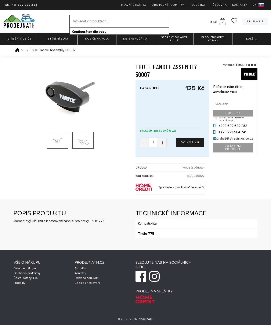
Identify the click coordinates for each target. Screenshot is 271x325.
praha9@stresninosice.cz (235, 138)
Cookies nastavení (87, 283)
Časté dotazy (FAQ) (26, 278)
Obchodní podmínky (168, 5)
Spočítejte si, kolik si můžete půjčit (181, 187)
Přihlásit (255, 21)
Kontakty (239, 5)
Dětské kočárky (135, 38)
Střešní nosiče (19, 38)
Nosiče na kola (97, 38)
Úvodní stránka (17, 50)
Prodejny (19, 283)
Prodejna (197, 5)
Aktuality (80, 268)
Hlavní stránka (133, 5)
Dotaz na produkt (233, 147)
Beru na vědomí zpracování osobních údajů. (232, 119)
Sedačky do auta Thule (174, 39)
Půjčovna (219, 5)
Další (251, 38)
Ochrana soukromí (87, 278)
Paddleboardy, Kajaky (213, 39)
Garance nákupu (25, 268)
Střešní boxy (58, 38)
